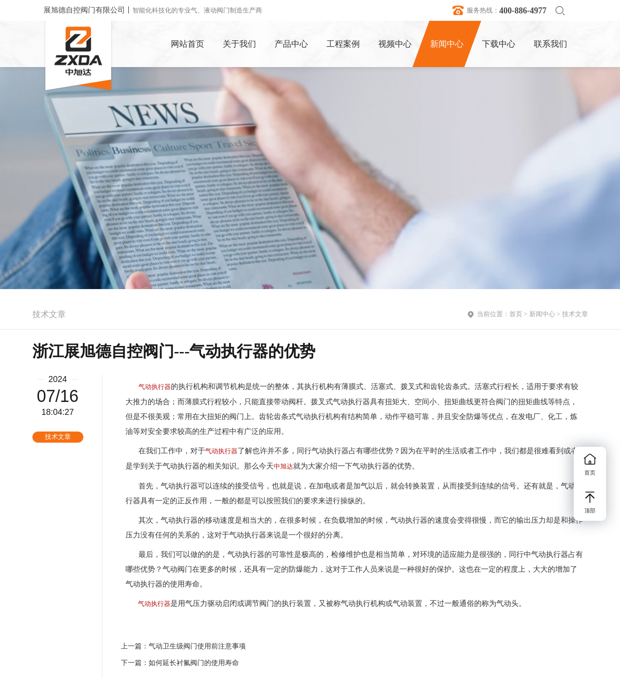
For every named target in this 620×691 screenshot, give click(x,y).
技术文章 (575, 315)
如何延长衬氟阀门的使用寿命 (194, 662)
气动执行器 (154, 386)
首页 (515, 315)
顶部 (590, 503)
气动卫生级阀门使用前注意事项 (197, 646)
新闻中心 (542, 315)
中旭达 (283, 466)
